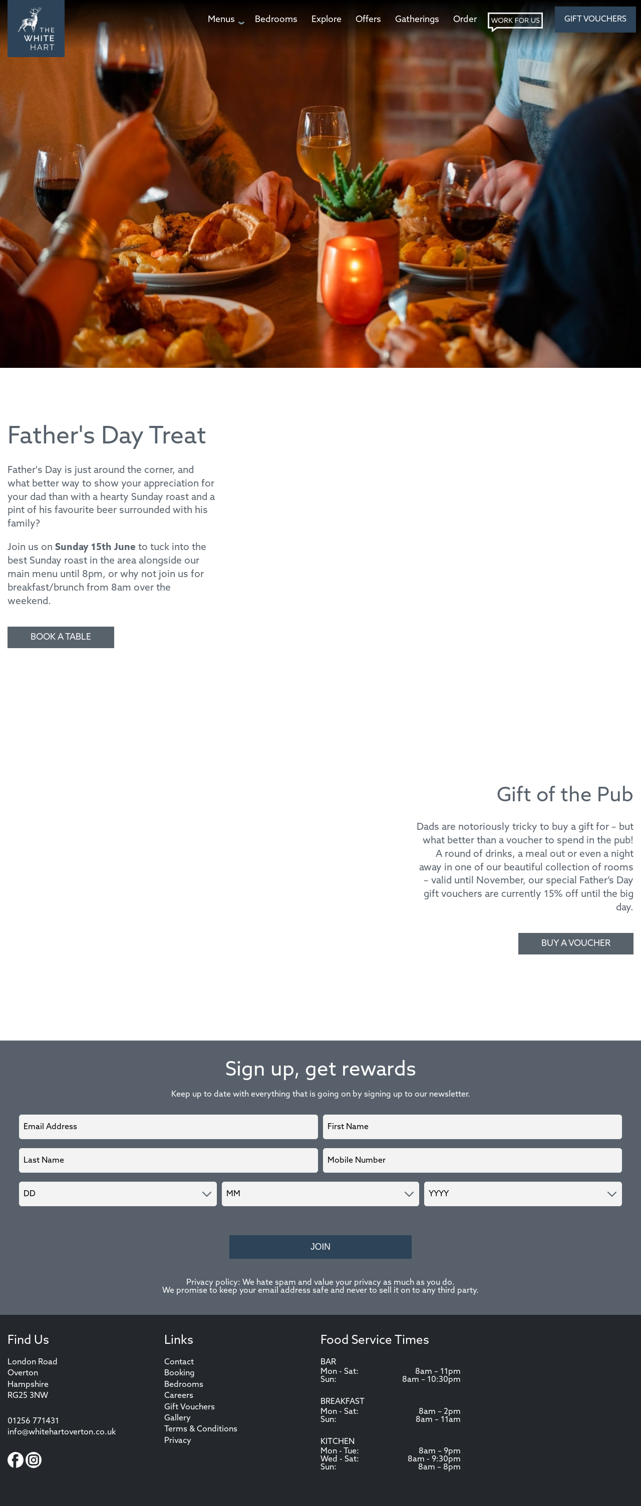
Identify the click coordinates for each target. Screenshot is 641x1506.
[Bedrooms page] (276, 20)
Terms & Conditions (200, 1429)
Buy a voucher (575, 943)
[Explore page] (326, 20)
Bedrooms (183, 1385)
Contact (179, 1362)
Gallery (177, 1418)
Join (320, 1247)
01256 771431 (33, 1421)
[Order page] (465, 20)
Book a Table (61, 637)
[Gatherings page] (417, 20)
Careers (178, 1396)
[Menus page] (224, 20)
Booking (179, 1373)
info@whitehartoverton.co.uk (62, 1432)
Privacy (177, 1441)
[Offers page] (368, 20)
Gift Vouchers (595, 20)
